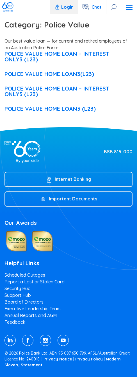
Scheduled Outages (24, 275)
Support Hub (17, 295)
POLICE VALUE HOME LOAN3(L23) (49, 73)
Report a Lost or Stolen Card (34, 282)
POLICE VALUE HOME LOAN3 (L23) (50, 108)
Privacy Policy (89, 359)
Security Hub (17, 288)
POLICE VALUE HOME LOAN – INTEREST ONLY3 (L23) (56, 56)
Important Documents (73, 199)
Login (64, 7)
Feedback (14, 322)
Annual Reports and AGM (30, 315)
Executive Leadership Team (32, 308)
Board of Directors (24, 302)
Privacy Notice (58, 359)
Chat (97, 7)
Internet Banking (73, 179)
